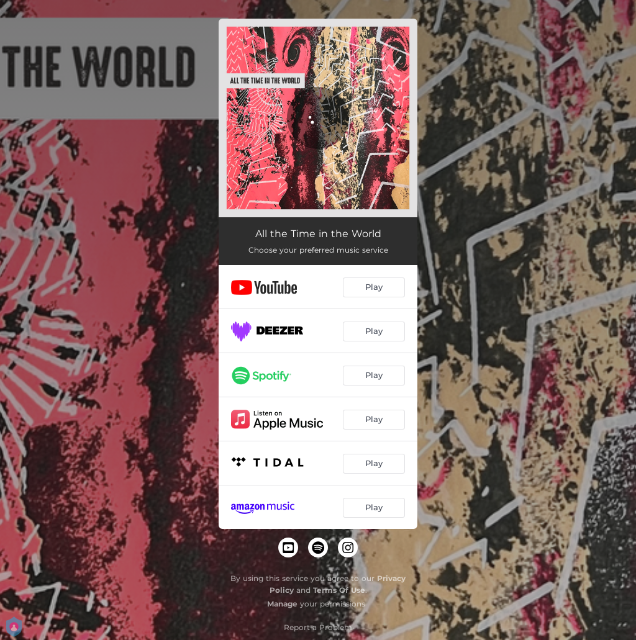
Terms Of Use (339, 590)
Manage (282, 603)
